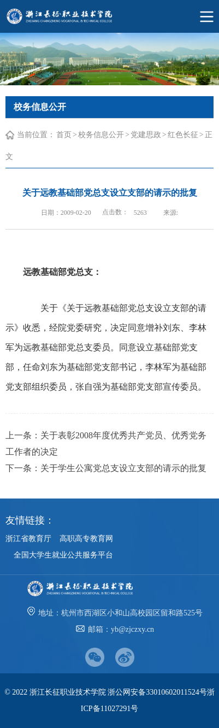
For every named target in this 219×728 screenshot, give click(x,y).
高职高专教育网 (86, 539)
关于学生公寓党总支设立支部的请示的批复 (123, 468)
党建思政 (146, 135)
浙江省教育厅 (28, 539)
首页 (64, 135)
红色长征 (183, 135)
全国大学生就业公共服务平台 (63, 555)
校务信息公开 (101, 135)
